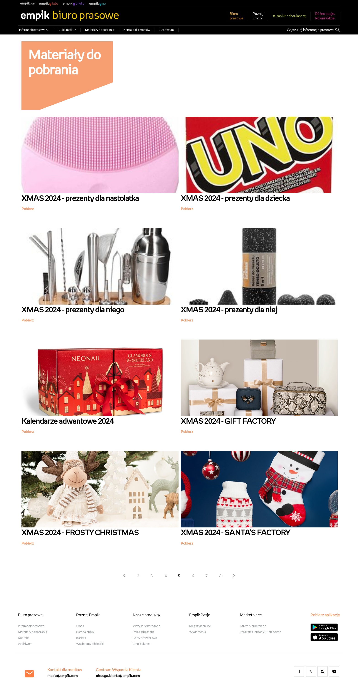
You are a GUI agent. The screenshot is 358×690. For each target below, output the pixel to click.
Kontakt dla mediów (137, 30)
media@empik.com (62, 676)
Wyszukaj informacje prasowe (310, 30)
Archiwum (166, 30)
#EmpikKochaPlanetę (289, 16)
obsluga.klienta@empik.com (118, 676)
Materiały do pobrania (99, 30)
